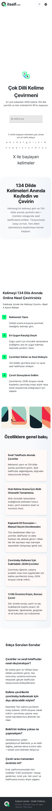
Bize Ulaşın (27, 807)
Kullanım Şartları (22, 801)
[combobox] (26, 119)
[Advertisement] (26, 35)
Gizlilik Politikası (38, 801)
